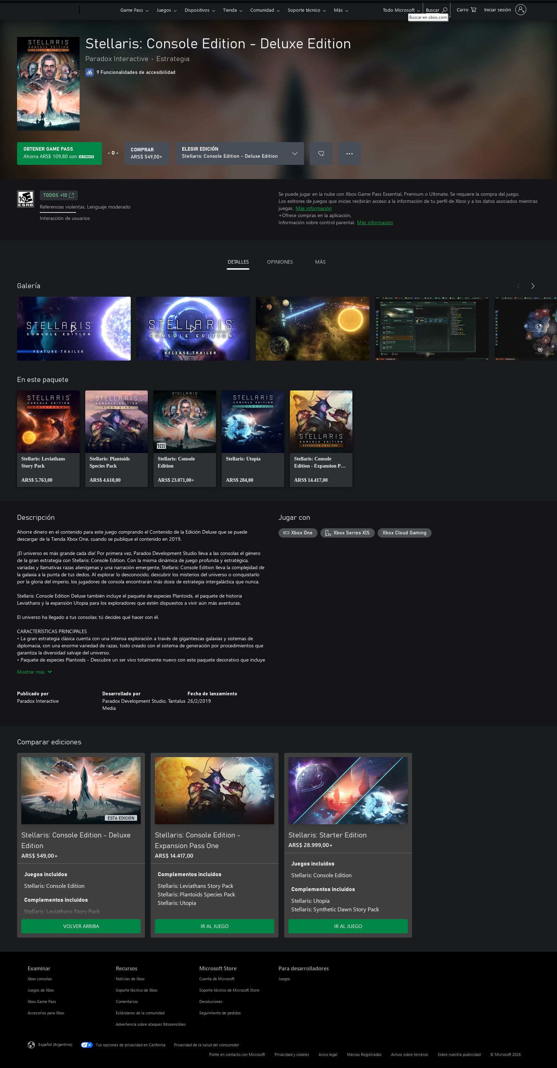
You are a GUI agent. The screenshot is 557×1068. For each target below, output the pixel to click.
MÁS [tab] (320, 261)
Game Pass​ (131, 10)
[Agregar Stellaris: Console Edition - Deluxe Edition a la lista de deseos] (321, 153)
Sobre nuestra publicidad (459, 1054)
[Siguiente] (533, 286)
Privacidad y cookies (292, 1054)
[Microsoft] (52, 10)
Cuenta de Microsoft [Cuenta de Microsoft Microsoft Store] (216, 978)
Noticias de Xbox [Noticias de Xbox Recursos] (130, 978)
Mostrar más (34, 671)
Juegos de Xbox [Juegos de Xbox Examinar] (41, 990)
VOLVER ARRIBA (81, 926)
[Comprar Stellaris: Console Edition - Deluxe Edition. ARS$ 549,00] (147, 153)
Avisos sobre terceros (409, 1054)
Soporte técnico (304, 10)
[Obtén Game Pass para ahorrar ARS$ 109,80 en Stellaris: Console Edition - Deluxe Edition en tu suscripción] (59, 153)
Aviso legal (328, 1054)
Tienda (230, 10)
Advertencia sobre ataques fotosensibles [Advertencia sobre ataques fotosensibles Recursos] (151, 1024)
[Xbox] (99, 10)
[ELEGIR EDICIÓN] (239, 153)
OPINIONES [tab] (280, 261)
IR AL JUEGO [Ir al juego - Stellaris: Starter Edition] (348, 926)
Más (338, 10)
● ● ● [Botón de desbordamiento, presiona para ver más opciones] (349, 153)
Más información (314, 208)
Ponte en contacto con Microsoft (237, 1054)
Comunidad (262, 10)
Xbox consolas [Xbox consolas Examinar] (40, 978)
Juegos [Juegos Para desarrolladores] (284, 978)
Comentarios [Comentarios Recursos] (127, 1001)
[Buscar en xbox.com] (436, 9)
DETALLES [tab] (238, 261)
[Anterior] (519, 286)
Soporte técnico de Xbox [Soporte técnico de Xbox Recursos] (136, 990)
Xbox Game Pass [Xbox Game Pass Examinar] (42, 1001)
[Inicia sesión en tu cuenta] (504, 9)
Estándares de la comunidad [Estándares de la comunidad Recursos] (140, 1012)
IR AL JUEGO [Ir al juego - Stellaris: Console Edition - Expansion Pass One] (215, 926)
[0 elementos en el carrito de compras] (466, 9)
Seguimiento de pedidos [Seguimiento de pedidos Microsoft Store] (220, 1012)
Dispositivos (197, 10)
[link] (48, 438)
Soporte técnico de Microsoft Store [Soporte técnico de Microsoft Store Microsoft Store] (229, 990)
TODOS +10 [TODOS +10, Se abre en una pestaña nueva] (58, 195)
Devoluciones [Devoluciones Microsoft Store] (210, 1001)
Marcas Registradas (364, 1054)
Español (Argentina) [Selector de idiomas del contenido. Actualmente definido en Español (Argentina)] (55, 1044)
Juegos (164, 10)
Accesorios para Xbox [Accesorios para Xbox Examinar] (46, 1012)
